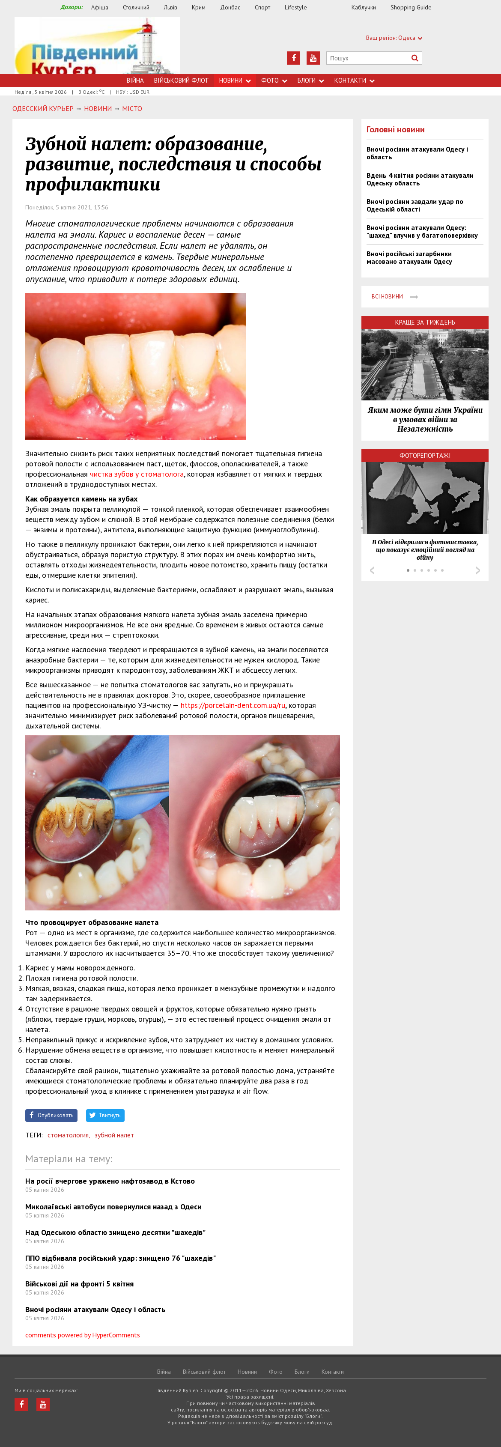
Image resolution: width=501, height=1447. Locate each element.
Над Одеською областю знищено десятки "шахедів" (115, 1232)
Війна (135, 80)
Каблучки (364, 7)
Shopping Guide (411, 7)
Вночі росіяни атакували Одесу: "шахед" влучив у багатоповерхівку (422, 231)
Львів (170, 7)
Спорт (262, 7)
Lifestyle (296, 7)
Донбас (230, 7)
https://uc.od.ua (97, 45)
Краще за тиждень (425, 322)
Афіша (99, 7)
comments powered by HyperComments (82, 1335)
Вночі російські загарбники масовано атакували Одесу (409, 257)
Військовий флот (181, 80)
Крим (199, 7)
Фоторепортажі (425, 455)
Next (478, 570)
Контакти (354, 80)
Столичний (136, 7)
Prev (372, 570)
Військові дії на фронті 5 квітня (79, 1284)
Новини (235, 80)
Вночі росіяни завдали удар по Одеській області (415, 205)
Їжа (334, 7)
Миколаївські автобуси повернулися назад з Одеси (113, 1206)
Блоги (311, 80)
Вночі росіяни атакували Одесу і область (95, 1309)
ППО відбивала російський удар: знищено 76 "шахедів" (120, 1258)
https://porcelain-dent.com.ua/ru (233, 705)
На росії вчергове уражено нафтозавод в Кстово (110, 1181)
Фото (274, 80)
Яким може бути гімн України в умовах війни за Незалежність (425, 420)
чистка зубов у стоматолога (137, 474)
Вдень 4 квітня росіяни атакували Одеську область (420, 179)
